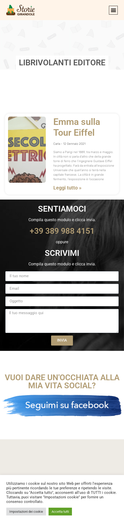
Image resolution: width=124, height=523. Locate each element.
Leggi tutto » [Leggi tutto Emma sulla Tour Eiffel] (67, 188)
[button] (113, 10)
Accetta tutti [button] (60, 511)
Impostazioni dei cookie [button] (26, 511)
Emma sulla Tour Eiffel (76, 127)
